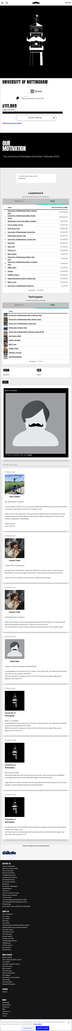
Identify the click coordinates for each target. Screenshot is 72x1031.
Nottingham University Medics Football (22, 221)
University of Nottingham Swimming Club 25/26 (26, 332)
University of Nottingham (10, 714)
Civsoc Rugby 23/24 (15, 225)
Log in (30, 455)
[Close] (69, 1022)
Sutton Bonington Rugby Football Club (21, 278)
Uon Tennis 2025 (15, 336)
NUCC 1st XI (12, 282)
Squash (10, 271)
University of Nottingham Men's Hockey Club (25, 315)
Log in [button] (67, 3)
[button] (2, 3)
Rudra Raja (14, 661)
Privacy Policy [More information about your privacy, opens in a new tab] (37, 1024)
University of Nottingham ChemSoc (21, 286)
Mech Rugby (12, 254)
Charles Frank (14, 561)
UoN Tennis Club (14, 228)
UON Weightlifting (15, 357)
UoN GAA (11, 243)
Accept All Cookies (42, 1028)
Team (52, 201)
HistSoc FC (12, 250)
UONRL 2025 (13, 348)
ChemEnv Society (15, 353)
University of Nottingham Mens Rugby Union (25, 319)
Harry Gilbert (14, 497)
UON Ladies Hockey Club (17, 236)
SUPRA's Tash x (13, 275)
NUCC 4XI (11, 247)
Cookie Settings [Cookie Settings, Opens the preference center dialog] (28, 1028)
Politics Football (14, 340)
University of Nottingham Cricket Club (22, 239)
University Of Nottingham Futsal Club (21, 232)
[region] (36, 1025)
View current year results (11, 123)
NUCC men (12, 344)
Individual (19, 201)
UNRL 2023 (12, 268)
